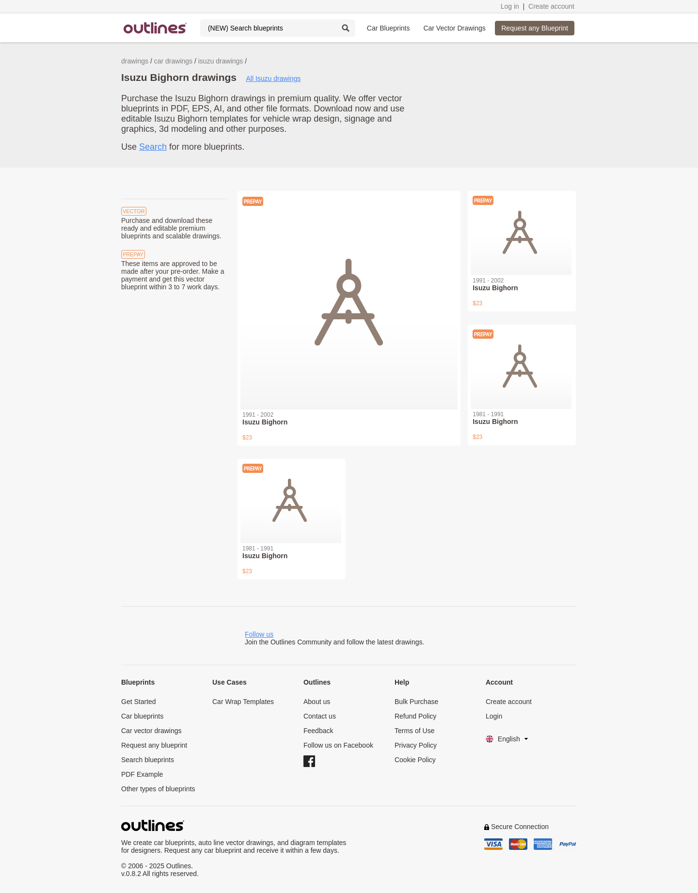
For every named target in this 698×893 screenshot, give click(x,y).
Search (153, 147)
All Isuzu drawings (273, 78)
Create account (551, 6)
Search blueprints (147, 760)
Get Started (138, 701)
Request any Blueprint (534, 28)
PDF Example (142, 774)
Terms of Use (414, 731)
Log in (510, 6)
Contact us (319, 716)
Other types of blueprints (158, 789)
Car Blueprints (388, 28)
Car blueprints (142, 716)
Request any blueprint (154, 745)
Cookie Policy (415, 760)
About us (316, 701)
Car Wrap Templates (243, 701)
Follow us (259, 634)
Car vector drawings (151, 731)
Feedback (318, 731)
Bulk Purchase (416, 701)
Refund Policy (415, 716)
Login (494, 716)
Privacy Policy (416, 745)
